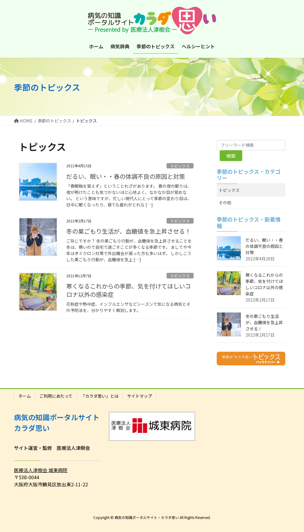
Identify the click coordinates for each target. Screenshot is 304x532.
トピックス (180, 166)
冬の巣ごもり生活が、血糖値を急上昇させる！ (128, 231)
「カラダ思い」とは (99, 396)
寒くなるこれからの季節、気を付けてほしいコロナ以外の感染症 (128, 290)
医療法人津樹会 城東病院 (40, 470)
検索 (231, 155)
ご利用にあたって (55, 396)
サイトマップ (139, 396)
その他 (225, 203)
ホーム (24, 396)
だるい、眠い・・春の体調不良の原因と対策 (125, 176)
